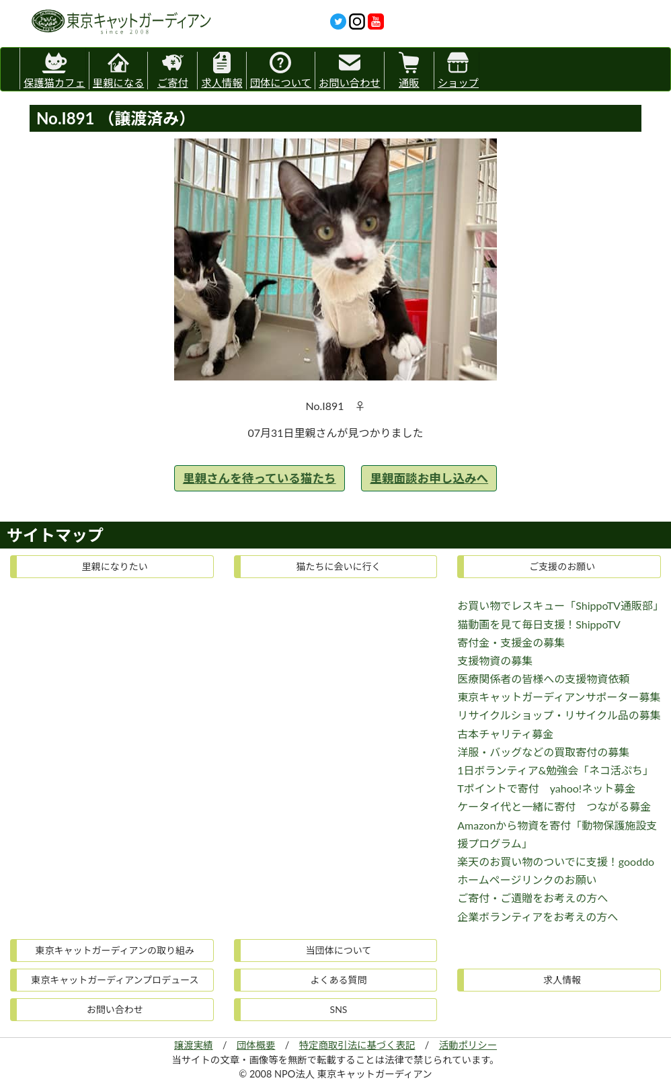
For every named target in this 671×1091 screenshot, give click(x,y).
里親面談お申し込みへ (429, 478)
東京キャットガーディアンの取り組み (115, 950)
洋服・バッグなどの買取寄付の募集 (543, 751)
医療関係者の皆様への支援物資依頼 (543, 678)
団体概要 (256, 1045)
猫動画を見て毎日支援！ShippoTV (539, 624)
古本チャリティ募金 (505, 733)
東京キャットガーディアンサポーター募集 (558, 696)
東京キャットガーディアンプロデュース (114, 979)
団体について (280, 70)
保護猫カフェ (54, 68)
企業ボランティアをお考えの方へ (537, 916)
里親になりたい (115, 566)
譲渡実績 (193, 1045)
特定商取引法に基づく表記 (357, 1045)
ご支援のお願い (562, 566)
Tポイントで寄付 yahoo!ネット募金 (546, 788)
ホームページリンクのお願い (526, 879)
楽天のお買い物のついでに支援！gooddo (555, 861)
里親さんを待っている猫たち (259, 478)
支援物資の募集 (494, 660)
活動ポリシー (468, 1045)
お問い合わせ (350, 70)
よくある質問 (338, 979)
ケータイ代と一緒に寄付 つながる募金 (554, 806)
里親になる (118, 70)
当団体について (339, 950)
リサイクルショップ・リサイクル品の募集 (558, 715)
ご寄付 (172, 70)
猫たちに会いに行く (338, 566)
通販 (409, 70)
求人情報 (221, 70)
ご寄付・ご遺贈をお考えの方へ (532, 897)
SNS (339, 1009)
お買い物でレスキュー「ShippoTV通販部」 (560, 605)
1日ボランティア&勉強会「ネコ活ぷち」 (555, 770)
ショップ (458, 70)
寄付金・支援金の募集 (511, 642)
